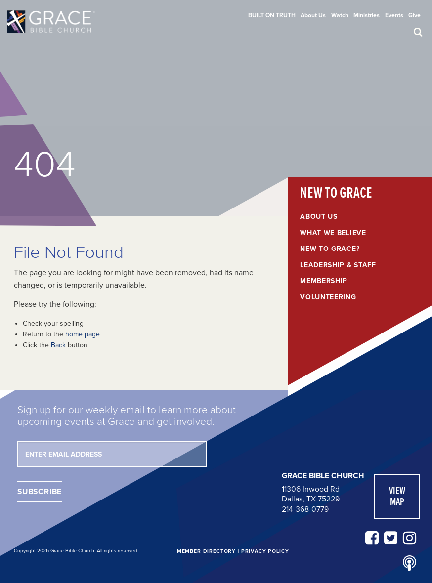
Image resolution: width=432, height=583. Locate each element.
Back (58, 345)
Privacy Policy (265, 551)
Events (394, 15)
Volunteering (328, 297)
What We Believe (333, 233)
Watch (339, 15)
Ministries (366, 15)
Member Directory (206, 551)
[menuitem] (272, 15)
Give (414, 15)
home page (82, 334)
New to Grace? (329, 249)
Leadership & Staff (338, 265)
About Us (313, 15)
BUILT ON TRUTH (272, 15)
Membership (323, 281)
